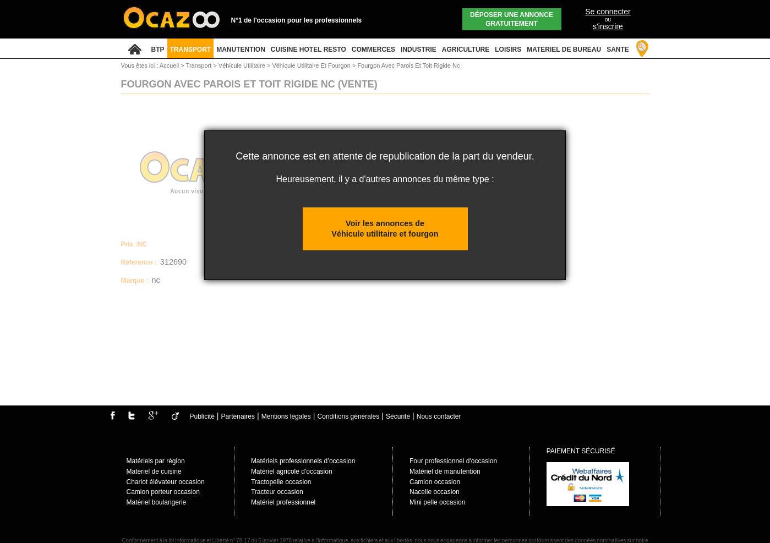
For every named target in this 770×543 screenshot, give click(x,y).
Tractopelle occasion (281, 482)
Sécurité (398, 416)
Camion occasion (434, 482)
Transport (200, 65)
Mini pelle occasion (437, 502)
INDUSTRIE (418, 49)
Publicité (202, 416)
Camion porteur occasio (161, 492)
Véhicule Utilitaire (243, 65)
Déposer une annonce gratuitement (511, 19)
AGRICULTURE (465, 49)
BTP (158, 49)
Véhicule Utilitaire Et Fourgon (312, 65)
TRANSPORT (190, 49)
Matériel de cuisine (154, 471)
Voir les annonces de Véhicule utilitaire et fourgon (384, 228)
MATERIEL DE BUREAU (564, 49)
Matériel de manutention (444, 471)
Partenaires (238, 416)
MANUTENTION (240, 49)
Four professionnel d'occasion (453, 461)
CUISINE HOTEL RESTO (308, 49)
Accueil (169, 65)
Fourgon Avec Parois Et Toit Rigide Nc (408, 65)
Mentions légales (286, 416)
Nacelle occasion (434, 492)
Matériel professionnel (283, 502)
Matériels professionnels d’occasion (303, 461)
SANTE (618, 49)
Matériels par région (156, 461)
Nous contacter (439, 416)
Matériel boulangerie (157, 502)
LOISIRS (508, 49)
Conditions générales (349, 416)
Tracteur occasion (277, 492)
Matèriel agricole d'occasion (291, 471)
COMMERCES (373, 49)
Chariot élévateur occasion (166, 482)
